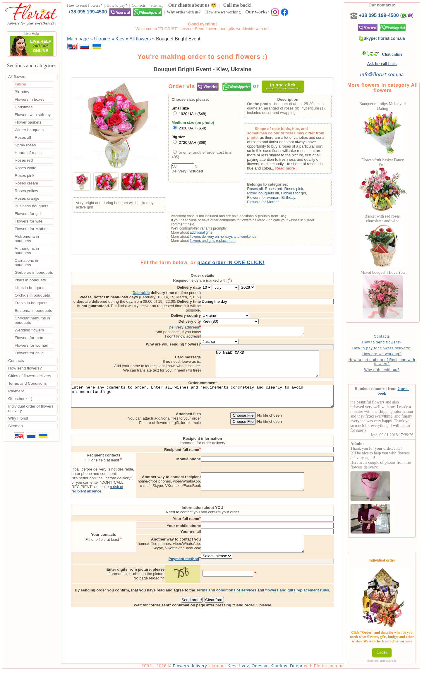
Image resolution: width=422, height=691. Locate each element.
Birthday (296, 199)
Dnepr (312, 685)
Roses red (281, 190)
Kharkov (294, 685)
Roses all (262, 190)
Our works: (158, 13)
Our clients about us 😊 (192, 6)
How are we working (124, 14)
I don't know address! (207, 329)
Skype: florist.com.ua (391, 44)
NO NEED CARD (291, 359)
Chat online (390, 60)
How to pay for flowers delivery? (390, 354)
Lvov (260, 685)
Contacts (139, 6)
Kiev (247, 685)
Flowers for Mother (270, 203)
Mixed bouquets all (270, 194)
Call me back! (237, 6)
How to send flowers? (84, 6)
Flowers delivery (205, 685)
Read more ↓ (294, 169)
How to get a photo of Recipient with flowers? (391, 368)
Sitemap (157, 6)
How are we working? (391, 360)
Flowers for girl (301, 194)
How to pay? (117, 6)
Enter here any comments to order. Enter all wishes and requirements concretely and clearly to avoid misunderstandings (210, 396)
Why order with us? (85, 14)
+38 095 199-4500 (275, 5)
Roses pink (301, 190)
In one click (285, 87)
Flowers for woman (271, 199)
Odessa (275, 685)
